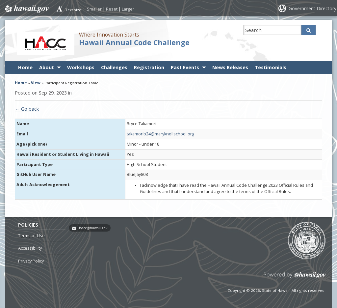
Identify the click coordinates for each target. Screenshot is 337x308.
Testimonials (270, 67)
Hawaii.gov (26, 9)
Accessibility (30, 248)
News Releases (230, 67)
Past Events (185, 67)
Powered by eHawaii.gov (294, 277)
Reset (111, 9)
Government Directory (312, 8)
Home (25, 67)
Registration (149, 67)
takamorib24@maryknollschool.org (160, 134)
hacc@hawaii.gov (93, 228)
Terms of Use (31, 235)
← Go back (27, 109)
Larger (128, 9)
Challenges (114, 67)
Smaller (94, 9)
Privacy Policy (31, 261)
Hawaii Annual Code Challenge (134, 42)
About (46, 67)
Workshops (80, 67)
